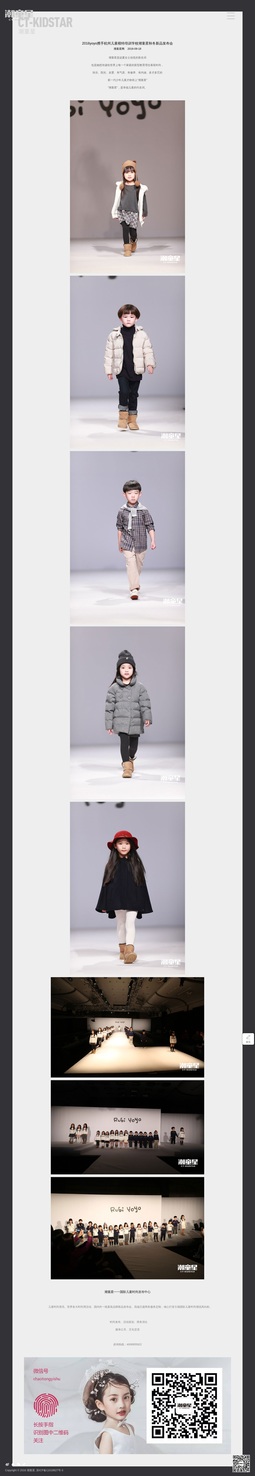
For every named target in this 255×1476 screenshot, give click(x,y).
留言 (248, 1042)
